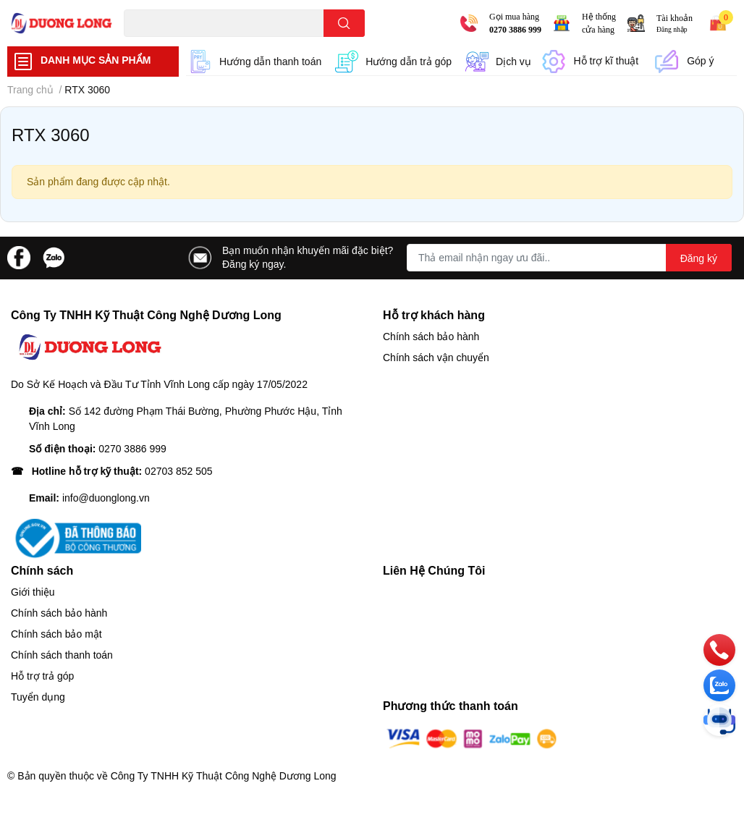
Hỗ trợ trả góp (42, 676)
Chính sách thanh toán (62, 655)
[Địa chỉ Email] (569, 257)
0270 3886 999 (515, 30)
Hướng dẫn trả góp (408, 61)
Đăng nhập (672, 29)
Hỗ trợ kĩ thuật (606, 61)
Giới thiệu (33, 592)
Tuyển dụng (38, 697)
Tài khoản (674, 18)
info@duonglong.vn (106, 498)
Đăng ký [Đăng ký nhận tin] (698, 258)
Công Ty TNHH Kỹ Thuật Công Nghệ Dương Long (224, 776)
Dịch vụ (513, 61)
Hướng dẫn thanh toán (270, 61)
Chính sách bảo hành (431, 336)
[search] (344, 23)
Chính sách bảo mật (56, 634)
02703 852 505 (178, 471)
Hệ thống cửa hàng (599, 23)
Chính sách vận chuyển (436, 357)
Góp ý (700, 61)
